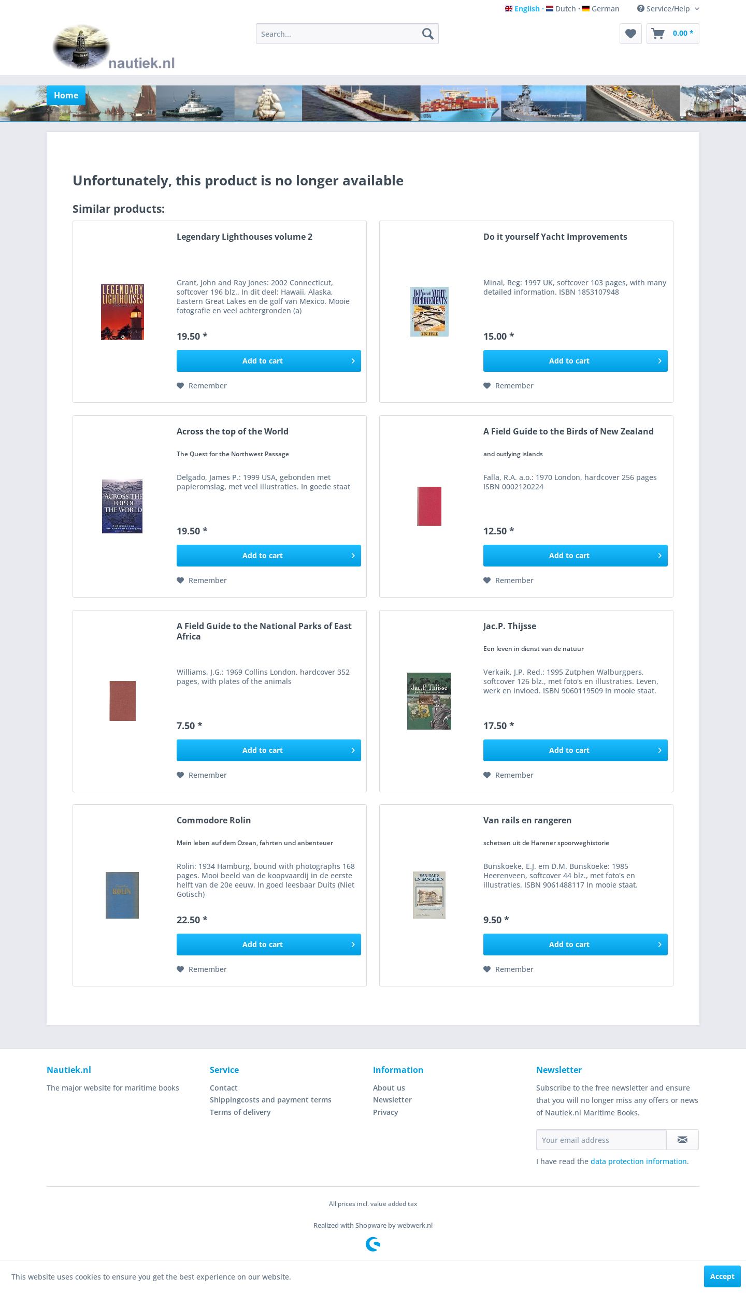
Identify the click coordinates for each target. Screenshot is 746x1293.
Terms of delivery (240, 1112)
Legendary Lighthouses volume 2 (244, 236)
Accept (722, 1276)
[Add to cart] (269, 361)
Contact (224, 1088)
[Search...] (347, 33)
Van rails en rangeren (527, 820)
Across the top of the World (233, 431)
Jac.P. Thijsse (509, 626)
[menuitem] (347, 33)
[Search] (428, 33)
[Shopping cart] (673, 33)
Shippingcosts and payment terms (271, 1100)
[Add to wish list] (202, 386)
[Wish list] (631, 33)
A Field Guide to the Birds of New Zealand (568, 431)
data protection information (639, 1161)
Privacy (385, 1112)
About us (389, 1088)
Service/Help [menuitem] (664, 8)
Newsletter (392, 1100)
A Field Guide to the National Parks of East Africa (264, 631)
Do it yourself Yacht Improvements (555, 236)
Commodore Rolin (214, 820)
